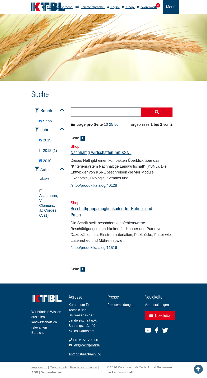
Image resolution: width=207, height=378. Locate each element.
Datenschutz (59, 367)
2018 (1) (48, 151)
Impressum (39, 367)
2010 (45, 161)
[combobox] (106, 112)
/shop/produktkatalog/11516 (94, 248)
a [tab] (41, 178)
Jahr (45, 129)
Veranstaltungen (157, 305)
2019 (45, 140)
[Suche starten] (156, 112)
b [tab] (43, 178)
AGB (34, 372)
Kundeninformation (83, 367)
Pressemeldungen (120, 305)
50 (116, 124)
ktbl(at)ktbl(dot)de (87, 345)
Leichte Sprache (93, 7)
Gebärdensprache (60, 7)
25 (111, 124)
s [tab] (45, 178)
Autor (45, 169)
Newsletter (160, 316)
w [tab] (47, 178)
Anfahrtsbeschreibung (85, 354)
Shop (128, 7)
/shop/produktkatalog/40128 (94, 185)
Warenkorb (147, 7)
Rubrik (46, 110)
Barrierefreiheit (51, 372)
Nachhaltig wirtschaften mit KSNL (101, 152)
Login (113, 7)
